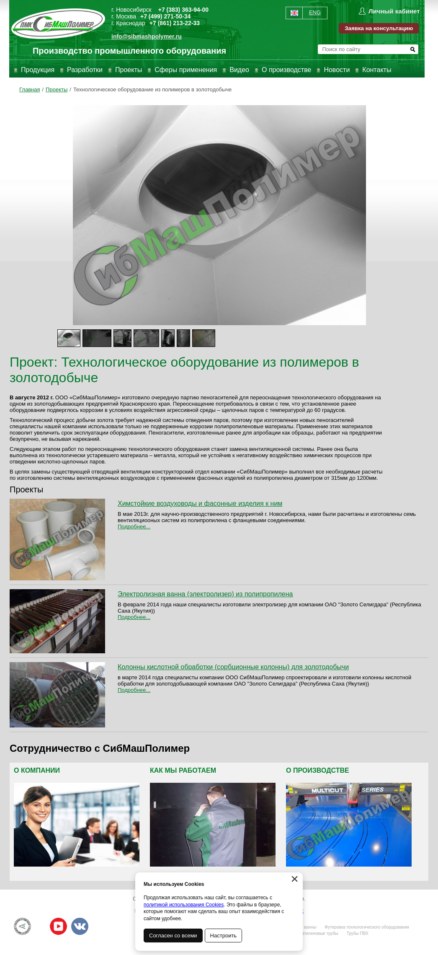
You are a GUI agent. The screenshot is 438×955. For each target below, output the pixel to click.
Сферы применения (186, 69)
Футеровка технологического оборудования (367, 927)
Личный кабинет (394, 11)
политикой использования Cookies (184, 905)
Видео (239, 69)
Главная (29, 89)
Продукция (37, 69)
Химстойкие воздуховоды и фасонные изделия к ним (200, 503)
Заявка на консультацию (379, 28)
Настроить (223, 935)
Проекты (128, 69)
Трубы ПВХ (357, 933)
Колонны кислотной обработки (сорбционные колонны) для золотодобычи (233, 666)
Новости (337, 69)
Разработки (85, 69)
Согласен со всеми (173, 935)
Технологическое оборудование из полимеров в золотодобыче (152, 89)
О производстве (286, 69)
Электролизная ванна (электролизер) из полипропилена (205, 594)
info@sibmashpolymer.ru (146, 36)
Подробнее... (134, 526)
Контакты (376, 69)
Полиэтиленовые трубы (315, 933)
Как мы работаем (183, 770)
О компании (37, 770)
